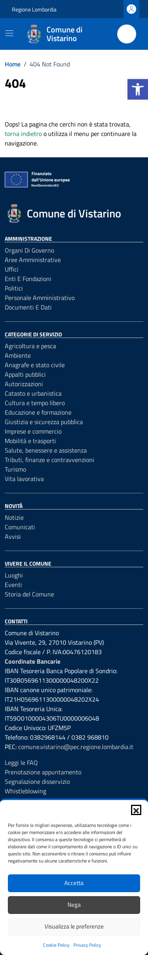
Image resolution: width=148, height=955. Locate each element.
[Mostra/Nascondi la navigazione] (9, 33)
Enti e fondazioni (28, 278)
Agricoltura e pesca (30, 346)
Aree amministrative (33, 259)
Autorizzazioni (24, 384)
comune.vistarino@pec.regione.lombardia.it (75, 746)
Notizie (14, 517)
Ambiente (18, 355)
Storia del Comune (29, 594)
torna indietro (23, 133)
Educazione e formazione (38, 412)
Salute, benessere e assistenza (46, 450)
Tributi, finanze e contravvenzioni (49, 459)
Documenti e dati (28, 307)
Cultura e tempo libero (35, 403)
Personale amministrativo (40, 297)
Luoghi (14, 575)
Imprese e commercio (33, 431)
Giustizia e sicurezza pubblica (44, 422)
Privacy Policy (87, 945)
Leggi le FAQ (21, 762)
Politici (14, 288)
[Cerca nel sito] (126, 34)
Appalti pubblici (25, 374)
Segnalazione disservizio (37, 781)
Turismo (15, 469)
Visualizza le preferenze (74, 926)
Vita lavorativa (24, 478)
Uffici (12, 269)
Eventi (13, 584)
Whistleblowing (25, 791)
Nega (74, 904)
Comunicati (20, 527)
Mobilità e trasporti (30, 440)
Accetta (74, 882)
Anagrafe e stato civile (35, 365)
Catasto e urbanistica (33, 393)
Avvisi (13, 536)
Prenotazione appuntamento (43, 772)
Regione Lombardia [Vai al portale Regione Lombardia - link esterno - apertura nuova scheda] (34, 9)
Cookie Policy (56, 945)
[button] (137, 89)
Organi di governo (29, 250)
